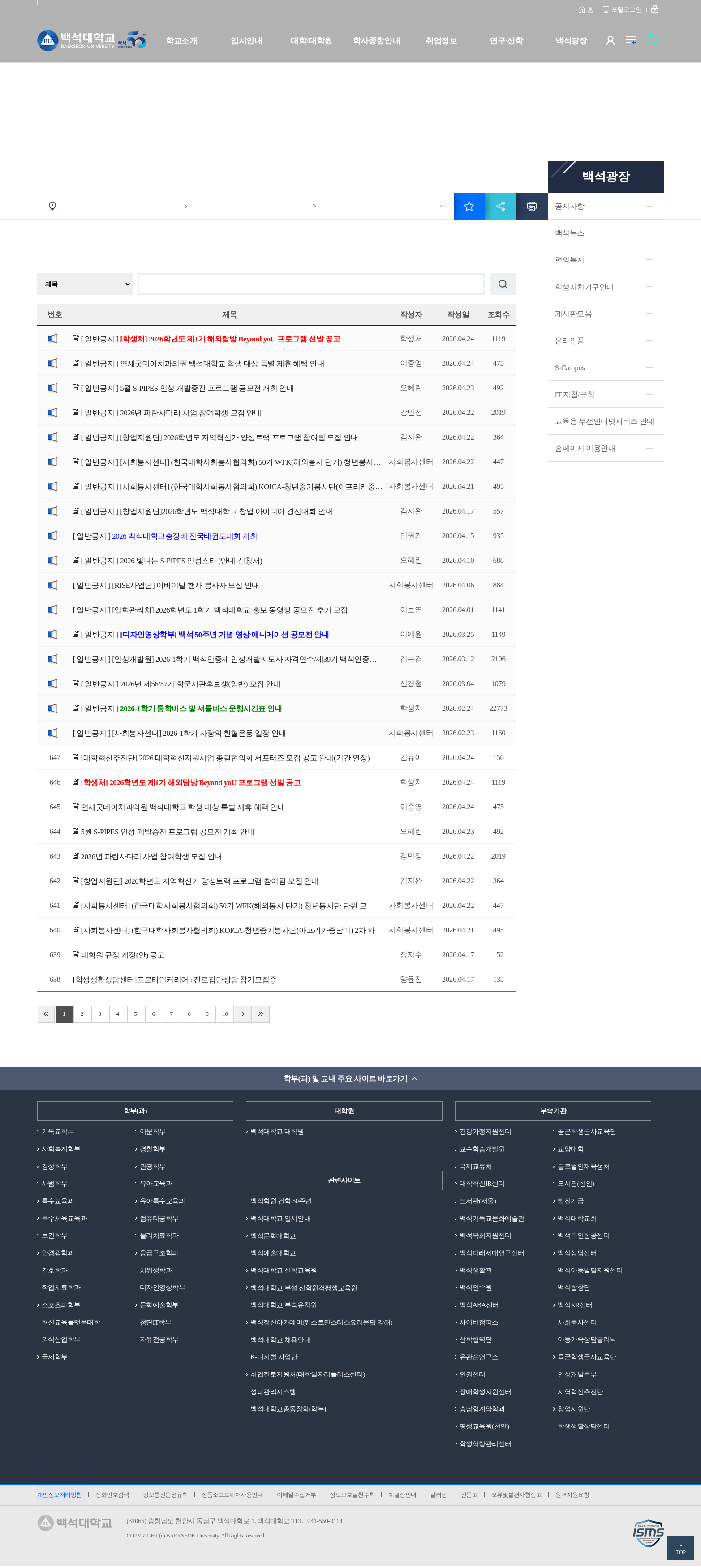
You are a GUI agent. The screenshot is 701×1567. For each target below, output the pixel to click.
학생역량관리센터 (486, 1444)
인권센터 (473, 1374)
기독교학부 (58, 1131)
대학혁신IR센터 (482, 1183)
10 (225, 1013)
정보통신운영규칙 (165, 1495)
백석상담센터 (577, 1253)
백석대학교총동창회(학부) (288, 1409)
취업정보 (441, 40)
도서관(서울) (478, 1200)
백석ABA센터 (479, 1305)
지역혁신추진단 (580, 1392)
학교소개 (181, 40)
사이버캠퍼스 (479, 1322)
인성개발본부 (577, 1374)
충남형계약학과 (482, 1409)
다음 (243, 1014)
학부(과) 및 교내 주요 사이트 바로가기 (345, 1079)
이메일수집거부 (297, 1495)
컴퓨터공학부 (159, 1218)
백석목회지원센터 (486, 1235)
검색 (654, 42)
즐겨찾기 (469, 206)
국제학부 (55, 1357)
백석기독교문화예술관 (492, 1218)
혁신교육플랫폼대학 (71, 1322)
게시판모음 (573, 314)
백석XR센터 (575, 1305)
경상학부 (55, 1166)
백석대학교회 (577, 1218)
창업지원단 (574, 1409)
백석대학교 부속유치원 (283, 1305)
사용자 (616, 42)
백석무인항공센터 (584, 1235)
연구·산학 (506, 40)
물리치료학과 (159, 1235)
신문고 (470, 1495)
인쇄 (532, 206)
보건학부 (55, 1235)
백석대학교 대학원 (277, 1131)
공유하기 (500, 206)
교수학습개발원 (482, 1149)
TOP (680, 1552)
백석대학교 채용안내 (280, 1339)
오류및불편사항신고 (518, 1495)
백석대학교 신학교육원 (283, 1270)
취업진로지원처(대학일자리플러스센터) (307, 1374)
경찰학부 (153, 1149)
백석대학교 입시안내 (280, 1218)
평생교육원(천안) (484, 1426)
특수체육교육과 (64, 1218)
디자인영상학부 (162, 1287)
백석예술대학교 (273, 1253)
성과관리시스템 (273, 1392)
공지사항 (570, 206)
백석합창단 (574, 1287)
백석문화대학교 (273, 1235)
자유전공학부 (159, 1339)
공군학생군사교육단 (587, 1131)
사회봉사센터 (577, 1322)
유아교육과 (156, 1183)
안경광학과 (58, 1253)
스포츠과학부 (61, 1305)
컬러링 (439, 1495)
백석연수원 (476, 1287)
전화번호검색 (112, 1495)
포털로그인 (626, 9)
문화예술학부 (159, 1305)
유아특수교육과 (162, 1200)
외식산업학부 (61, 1339)
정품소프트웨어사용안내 (233, 1495)
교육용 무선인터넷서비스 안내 (604, 421)
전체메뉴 (635, 42)
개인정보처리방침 (59, 1495)
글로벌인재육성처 (584, 1166)
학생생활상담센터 (584, 1426)
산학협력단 (476, 1339)
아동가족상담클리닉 (587, 1339)
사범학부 (55, 1183)
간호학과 (55, 1270)
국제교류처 (476, 1166)
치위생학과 (156, 1270)
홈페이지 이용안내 (585, 448)
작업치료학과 (61, 1287)
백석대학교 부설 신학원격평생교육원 (303, 1287)
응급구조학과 (159, 1253)
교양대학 (571, 1149)
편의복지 (570, 260)
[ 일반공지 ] (210, 339)
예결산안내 (404, 1495)
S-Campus (570, 367)
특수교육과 (58, 1200)
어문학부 (153, 1131)
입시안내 (246, 40)
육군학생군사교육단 (587, 1357)
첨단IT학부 (156, 1322)
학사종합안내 (376, 40)
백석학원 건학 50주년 (281, 1200)
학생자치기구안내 (584, 287)
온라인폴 (570, 341)
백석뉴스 (570, 233)
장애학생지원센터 (486, 1392)
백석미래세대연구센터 (492, 1253)
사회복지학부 (61, 1149)
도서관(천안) (576, 1183)
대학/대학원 (311, 40)
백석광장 (571, 40)
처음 (46, 1014)
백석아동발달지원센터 (590, 1270)
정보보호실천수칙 (353, 1495)
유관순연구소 (479, 1357)
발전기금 (571, 1200)
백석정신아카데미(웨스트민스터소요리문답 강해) (321, 1322)
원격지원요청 (574, 1495)
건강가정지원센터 (486, 1131)
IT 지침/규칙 (575, 394)
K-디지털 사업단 (273, 1357)
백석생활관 (476, 1270)
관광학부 (153, 1166)
